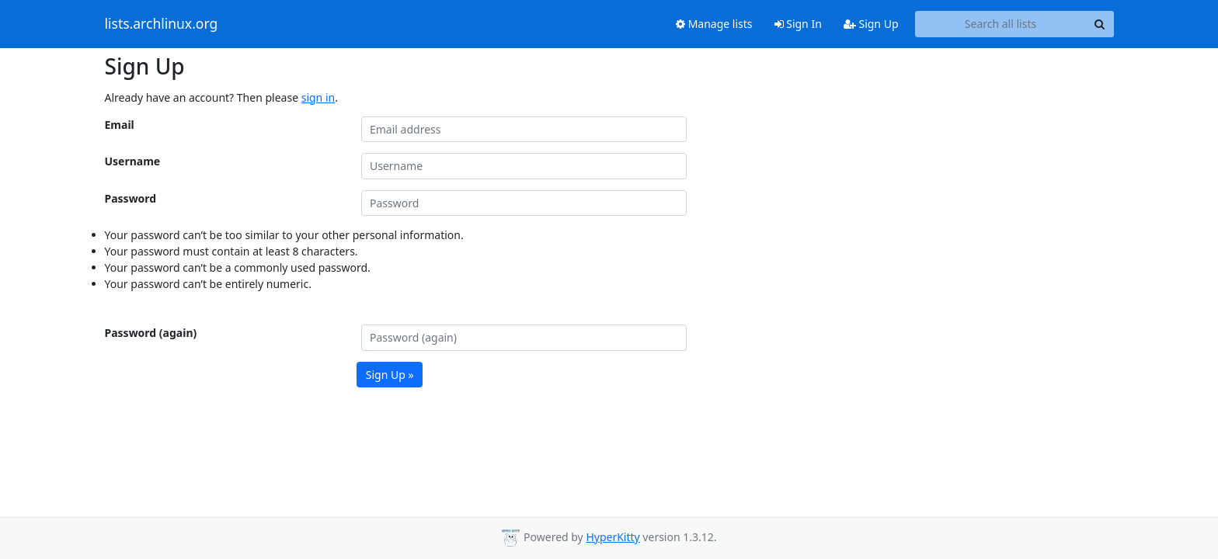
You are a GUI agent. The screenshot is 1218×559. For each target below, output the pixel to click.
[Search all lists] (1001, 24)
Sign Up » (390, 374)
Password (131, 198)
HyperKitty (612, 536)
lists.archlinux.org (161, 24)
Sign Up (871, 23)
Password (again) (151, 332)
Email (119, 124)
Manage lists (714, 23)
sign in (318, 97)
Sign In (798, 23)
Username (133, 161)
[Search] (1100, 24)
